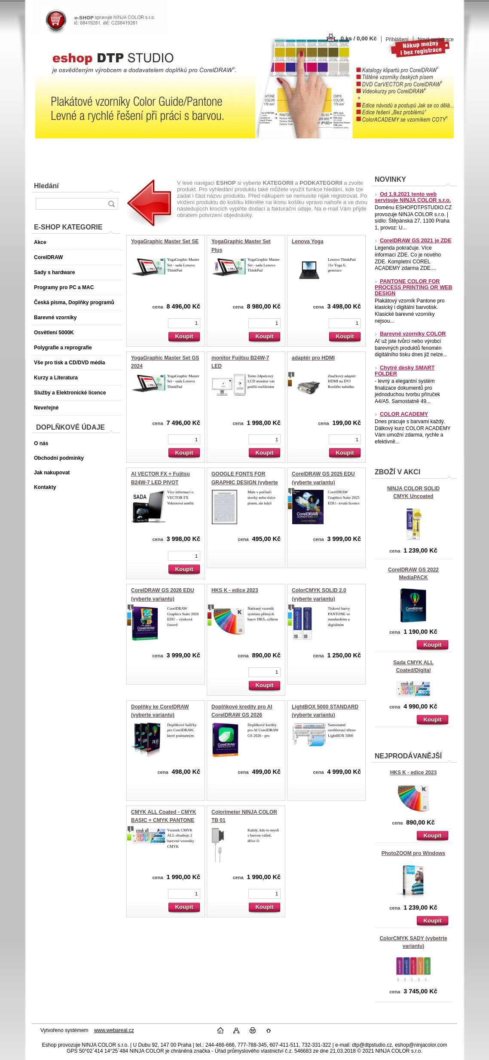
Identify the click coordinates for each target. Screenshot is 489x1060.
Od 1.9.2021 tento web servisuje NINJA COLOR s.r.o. (413, 197)
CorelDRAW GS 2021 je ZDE (413, 241)
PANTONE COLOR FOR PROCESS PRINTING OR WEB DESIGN (413, 287)
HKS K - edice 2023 (413, 773)
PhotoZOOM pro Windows (414, 853)
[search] (111, 204)
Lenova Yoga (308, 241)
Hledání (46, 185)
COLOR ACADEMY (401, 414)
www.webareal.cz (114, 1030)
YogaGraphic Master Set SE (165, 241)
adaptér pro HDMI (313, 358)
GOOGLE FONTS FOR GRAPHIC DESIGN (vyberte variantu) (244, 482)
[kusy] (184, 323)
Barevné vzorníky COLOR (410, 334)
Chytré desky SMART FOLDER (404, 371)
